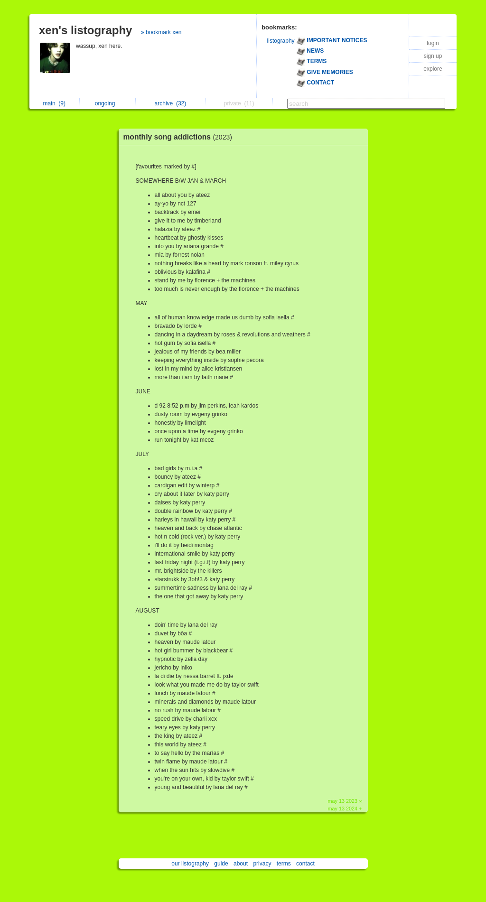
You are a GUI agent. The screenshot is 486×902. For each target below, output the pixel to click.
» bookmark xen (161, 32)
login (433, 43)
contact (305, 863)
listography (281, 40)
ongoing (107, 103)
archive (171, 103)
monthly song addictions (180, 137)
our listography (190, 863)
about (241, 863)
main (54, 103)
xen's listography (85, 30)
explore (432, 68)
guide (221, 863)
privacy (262, 863)
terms (284, 863)
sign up (433, 56)
